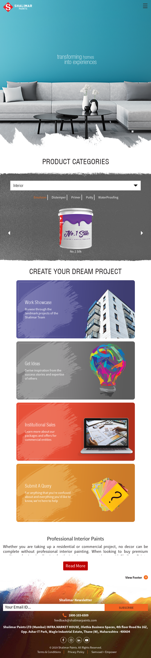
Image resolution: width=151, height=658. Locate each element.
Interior (75, 185)
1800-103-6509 (75, 615)
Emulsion (40, 197)
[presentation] (9, 233)
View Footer (133, 577)
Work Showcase (38, 302)
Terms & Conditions (49, 652)
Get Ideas (32, 363)
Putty (89, 197)
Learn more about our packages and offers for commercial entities (41, 435)
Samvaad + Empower (104, 652)
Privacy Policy (76, 652)
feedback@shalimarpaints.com (75, 620)
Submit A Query (38, 486)
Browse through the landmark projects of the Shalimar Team (41, 313)
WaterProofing (108, 197)
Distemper (59, 197)
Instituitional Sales (40, 425)
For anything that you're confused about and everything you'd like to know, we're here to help (48, 497)
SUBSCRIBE (126, 608)
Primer (76, 197)
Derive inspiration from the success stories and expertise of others (44, 374)
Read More (75, 566)
